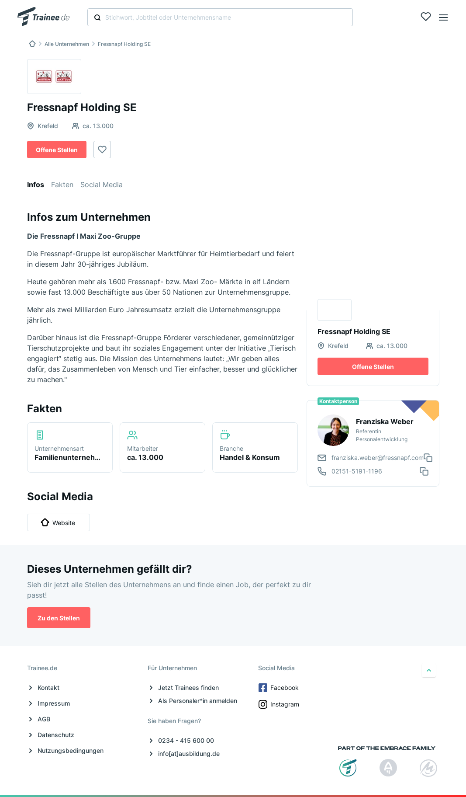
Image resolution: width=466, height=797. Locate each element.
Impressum (54, 703)
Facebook (279, 687)
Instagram (279, 704)
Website (58, 522)
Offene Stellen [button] (57, 149)
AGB (44, 719)
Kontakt (48, 687)
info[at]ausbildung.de (189, 753)
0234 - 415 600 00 (186, 740)
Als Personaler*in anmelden (197, 700)
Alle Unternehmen (67, 44)
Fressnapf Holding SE (124, 44)
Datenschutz (56, 734)
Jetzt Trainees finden (188, 687)
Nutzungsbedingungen (71, 750)
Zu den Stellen (59, 618)
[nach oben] (429, 670)
